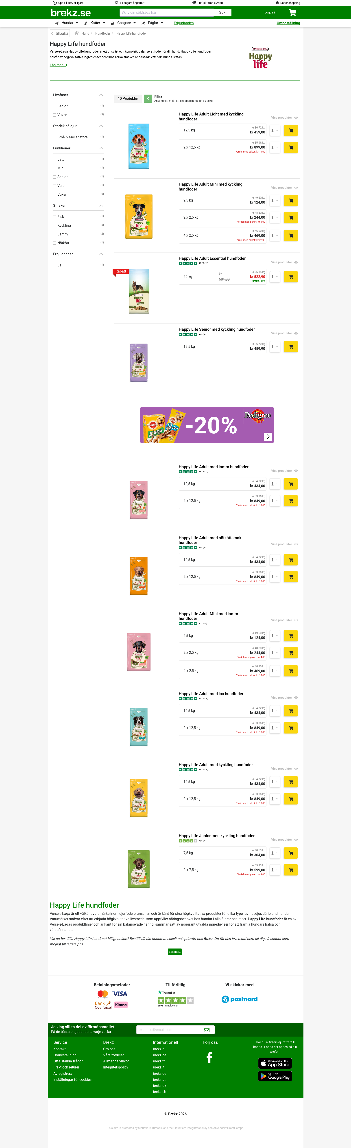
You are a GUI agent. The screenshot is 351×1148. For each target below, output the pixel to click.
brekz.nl (159, 1049)
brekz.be (159, 1055)
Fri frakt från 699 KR (210, 2)
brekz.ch (159, 1092)
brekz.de (159, 1073)
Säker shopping (290, 2)
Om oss (109, 1049)
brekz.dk (159, 1086)
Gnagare (124, 23)
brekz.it (158, 1067)
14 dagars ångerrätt (132, 2)
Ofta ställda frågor (68, 1061)
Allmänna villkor (116, 1061)
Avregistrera (62, 1073)
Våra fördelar (113, 1055)
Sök (222, 12)
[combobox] (167, 13)
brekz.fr (159, 1061)
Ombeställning (288, 23)
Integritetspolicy (115, 1067)
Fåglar (153, 23)
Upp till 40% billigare (70, 2)
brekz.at (159, 1079)
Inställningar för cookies (72, 1079)
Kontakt (59, 1049)
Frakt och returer (66, 1067)
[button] (270, 12)
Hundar (67, 23)
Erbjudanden (184, 23)
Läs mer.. (175, 951)
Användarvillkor (223, 1128)
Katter (95, 23)
